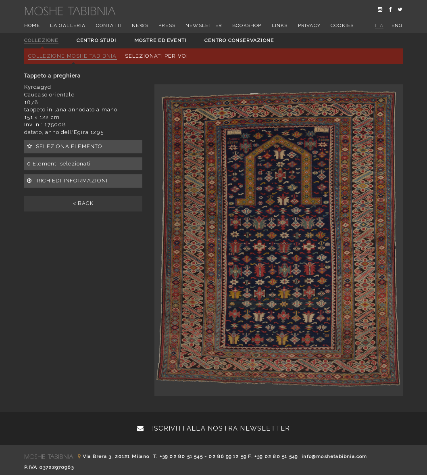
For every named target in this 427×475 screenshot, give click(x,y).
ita (379, 25)
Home (32, 25)
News (140, 25)
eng (397, 25)
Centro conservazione (239, 40)
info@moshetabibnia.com (334, 456)
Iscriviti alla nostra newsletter (213, 428)
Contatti (109, 25)
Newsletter (203, 25)
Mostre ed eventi (160, 40)
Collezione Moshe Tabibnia (72, 56)
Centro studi (96, 40)
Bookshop (247, 25)
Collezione (41, 40)
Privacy (309, 25)
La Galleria (67, 25)
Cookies (342, 25)
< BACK (83, 203)
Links (280, 25)
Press (166, 25)
